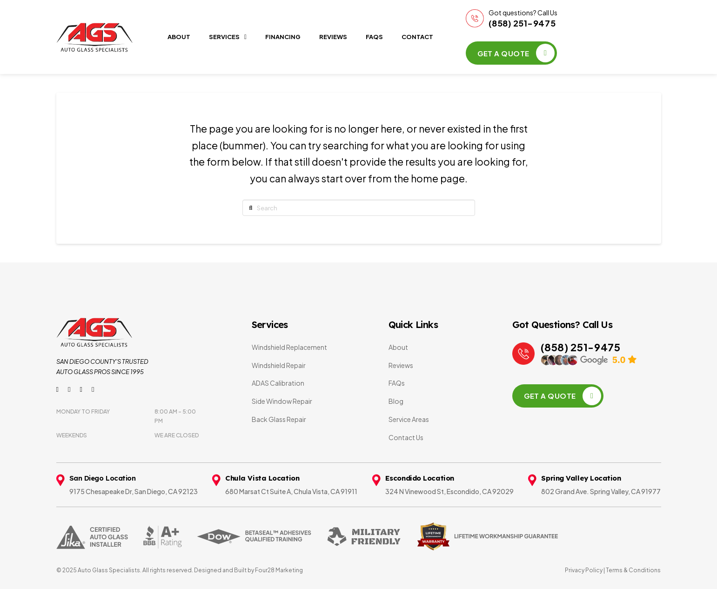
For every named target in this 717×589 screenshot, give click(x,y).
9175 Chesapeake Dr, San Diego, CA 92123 (133, 491)
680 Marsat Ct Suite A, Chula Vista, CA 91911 (291, 491)
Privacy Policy (584, 570)
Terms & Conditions (633, 570)
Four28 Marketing (279, 570)
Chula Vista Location (262, 478)
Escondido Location (419, 478)
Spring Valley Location (581, 478)
